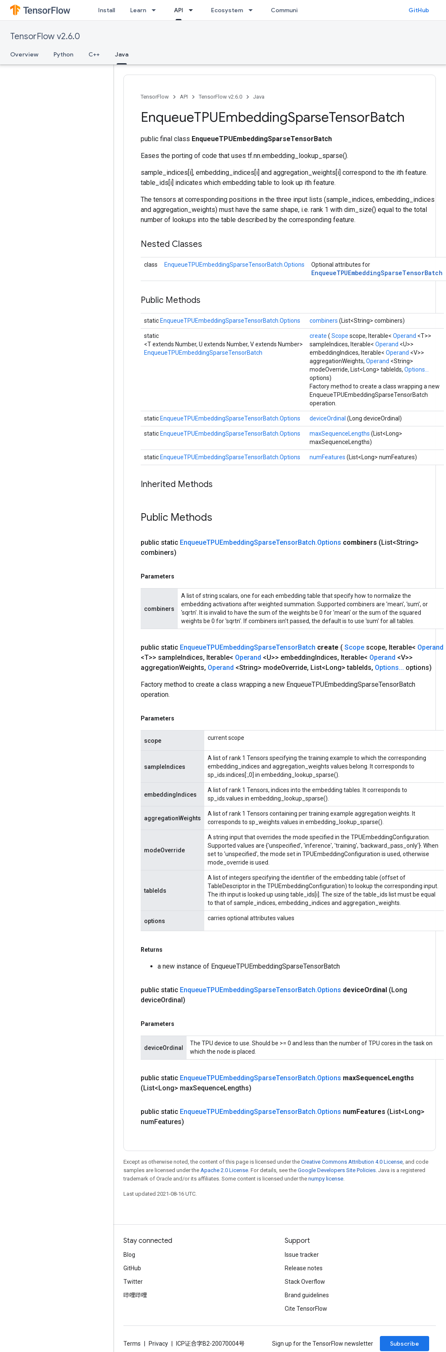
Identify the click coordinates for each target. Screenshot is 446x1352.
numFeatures (328, 457)
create (319, 335)
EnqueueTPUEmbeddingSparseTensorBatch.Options (234, 264)
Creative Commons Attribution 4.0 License (352, 1162)
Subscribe (404, 1343)
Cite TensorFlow (306, 1308)
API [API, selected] (178, 10)
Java (258, 97)
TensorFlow (155, 97)
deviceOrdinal (328, 418)
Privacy (158, 1343)
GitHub (419, 10)
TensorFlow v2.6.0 (45, 36)
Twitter (133, 1281)
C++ (94, 54)
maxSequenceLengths (340, 433)
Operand (405, 335)
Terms (132, 1343)
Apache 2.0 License (224, 1170)
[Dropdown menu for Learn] (156, 10)
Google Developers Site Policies (337, 1170)
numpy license (325, 1178)
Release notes (304, 1268)
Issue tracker (302, 1254)
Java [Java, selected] (121, 54)
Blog (129, 1254)
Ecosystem (227, 10)
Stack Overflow (305, 1281)
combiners (324, 320)
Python (63, 54)
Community (287, 10)
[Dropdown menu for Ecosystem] (253, 10)
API (184, 97)
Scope (340, 335)
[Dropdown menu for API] (193, 10)
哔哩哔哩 (135, 1295)
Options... (416, 369)
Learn (138, 10)
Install (106, 10)
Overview (24, 54)
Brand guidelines (307, 1295)
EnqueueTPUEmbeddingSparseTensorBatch (377, 273)
